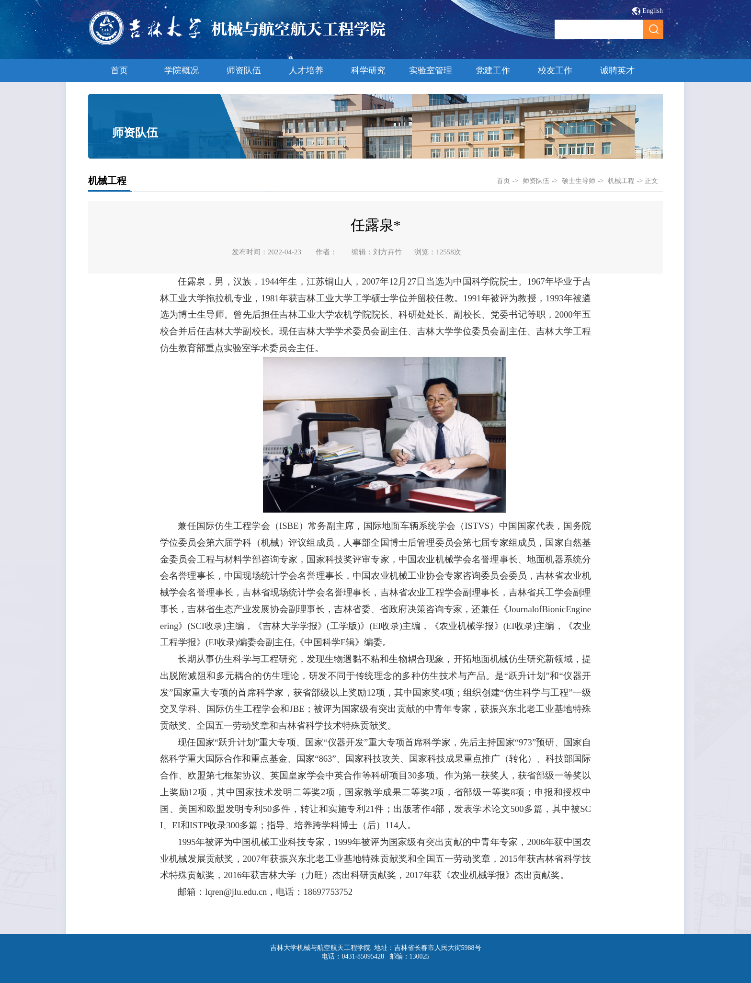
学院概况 (181, 70)
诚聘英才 (617, 70)
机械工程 (621, 180)
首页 (119, 70)
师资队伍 (244, 70)
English (652, 10)
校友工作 (555, 70)
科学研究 (368, 70)
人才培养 (306, 70)
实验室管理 (430, 70)
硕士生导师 (578, 180)
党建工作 (493, 70)
